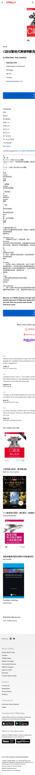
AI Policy (5, 694)
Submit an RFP (7, 670)
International (7, 700)
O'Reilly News (6, 658)
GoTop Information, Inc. (14, 81)
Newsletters (6, 689)
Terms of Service (7, 766)
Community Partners (9, 664)
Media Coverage (8, 661)
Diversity (5, 673)
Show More (7, 146)
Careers (4, 655)
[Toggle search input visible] (32, 2)
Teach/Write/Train (8, 652)
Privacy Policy (6, 691)
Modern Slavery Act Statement (11, 770)
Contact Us (6, 686)
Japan (4, 707)
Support (5, 682)
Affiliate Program (8, 667)
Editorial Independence (9, 768)
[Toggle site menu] (2, 2)
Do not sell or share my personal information (15, 757)
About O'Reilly (8, 648)
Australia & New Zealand (10, 704)
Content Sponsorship (9, 676)
